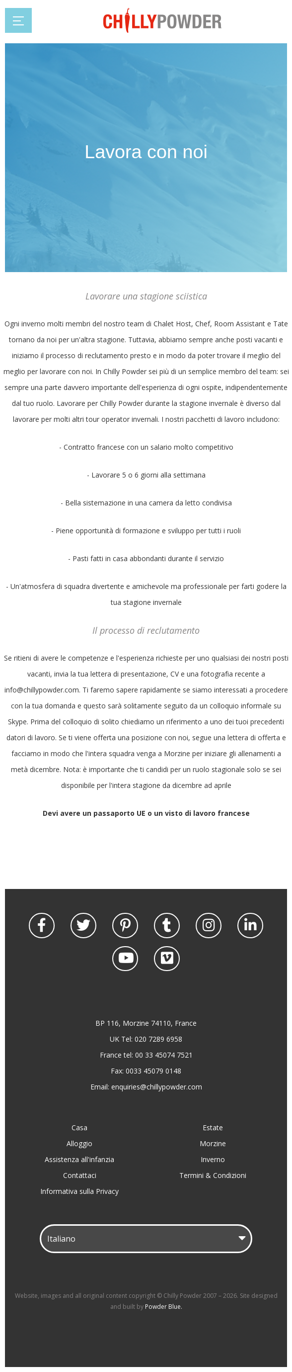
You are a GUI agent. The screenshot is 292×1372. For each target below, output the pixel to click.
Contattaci (79, 1175)
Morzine (213, 1143)
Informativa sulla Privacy (79, 1191)
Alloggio (79, 1143)
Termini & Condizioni (212, 1175)
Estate (213, 1127)
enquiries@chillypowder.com (156, 1086)
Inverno (213, 1159)
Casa (79, 1127)
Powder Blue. (163, 1306)
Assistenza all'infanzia (79, 1159)
